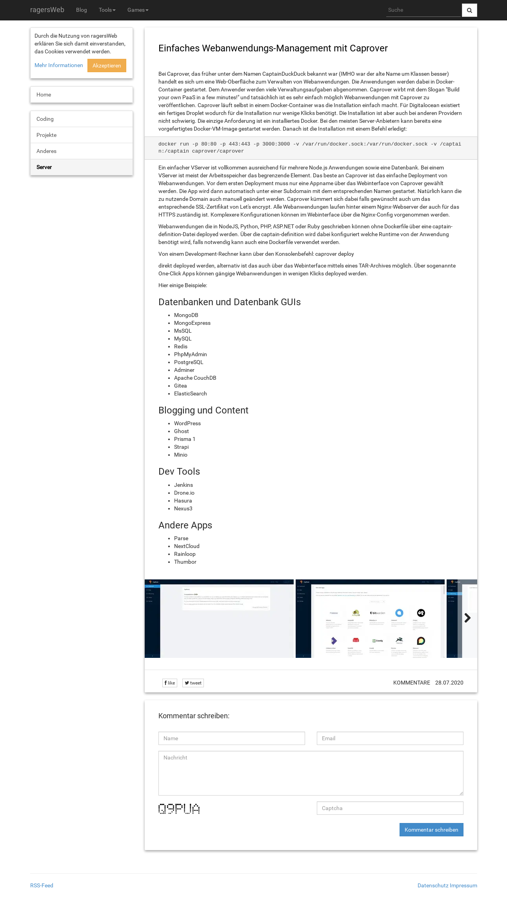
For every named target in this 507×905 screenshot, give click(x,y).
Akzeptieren (107, 65)
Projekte (46, 135)
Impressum (463, 885)
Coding (45, 119)
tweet (193, 683)
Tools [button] (107, 10)
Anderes (46, 151)
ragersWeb (47, 9)
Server (44, 167)
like (170, 683)
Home (43, 94)
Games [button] (138, 10)
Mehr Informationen (59, 65)
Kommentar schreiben (431, 830)
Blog (81, 10)
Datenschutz (433, 885)
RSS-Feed (41, 885)
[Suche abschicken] (469, 10)
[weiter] (467, 618)
